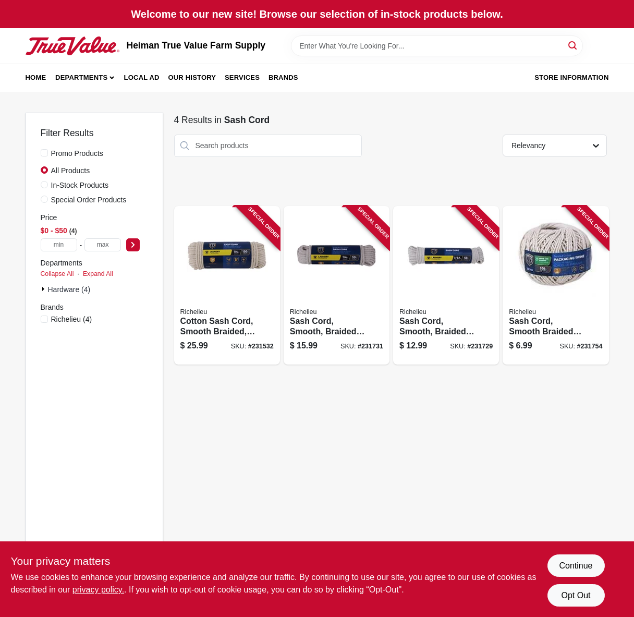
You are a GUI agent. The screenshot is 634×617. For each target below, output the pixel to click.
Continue (575, 565)
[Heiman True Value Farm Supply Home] (72, 46)
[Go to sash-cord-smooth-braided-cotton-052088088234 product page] (555, 285)
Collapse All (57, 273)
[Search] (573, 45)
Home (36, 77)
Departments (81, 77)
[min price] (59, 244)
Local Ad (142, 77)
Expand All (98, 273)
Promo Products (77, 153)
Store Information (571, 77)
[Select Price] (133, 244)
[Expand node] (44, 289)
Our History (192, 77)
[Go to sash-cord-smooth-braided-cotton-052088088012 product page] (446, 285)
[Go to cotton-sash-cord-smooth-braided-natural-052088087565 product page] (227, 285)
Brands (283, 77)
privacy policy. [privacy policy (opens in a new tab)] (98, 589)
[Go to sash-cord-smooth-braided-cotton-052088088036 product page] (336, 285)
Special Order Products (89, 199)
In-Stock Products (80, 185)
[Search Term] (437, 45)
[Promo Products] (44, 152)
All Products (70, 170)
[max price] (102, 244)
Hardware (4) (69, 289)
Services (242, 77)
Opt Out (575, 595)
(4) (71, 319)
